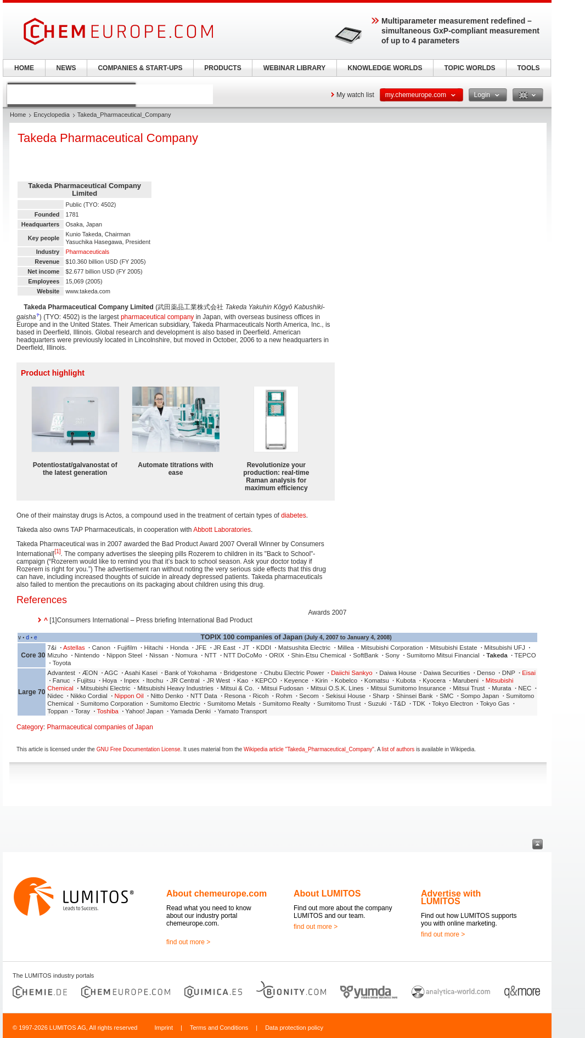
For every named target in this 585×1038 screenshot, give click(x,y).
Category (29, 727)
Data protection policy (294, 1027)
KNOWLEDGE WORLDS (385, 68)
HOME (24, 68)
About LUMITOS (327, 893)
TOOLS (528, 68)
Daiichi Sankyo (351, 673)
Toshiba (108, 711)
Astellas (74, 647)
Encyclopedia (51, 114)
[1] (57, 551)
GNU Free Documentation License (139, 749)
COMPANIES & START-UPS (140, 68)
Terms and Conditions (219, 1027)
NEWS (66, 68)
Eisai (529, 673)
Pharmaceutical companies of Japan (100, 727)
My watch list (355, 95)
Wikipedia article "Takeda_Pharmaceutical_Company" (309, 749)
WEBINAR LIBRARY (294, 68)
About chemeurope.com (216, 893)
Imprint (163, 1027)
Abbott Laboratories (222, 530)
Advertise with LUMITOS (451, 897)
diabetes (293, 515)
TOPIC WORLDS (469, 68)
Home (18, 114)
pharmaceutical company (157, 317)
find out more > (188, 942)
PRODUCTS (222, 68)
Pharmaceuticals (87, 251)
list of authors (398, 749)
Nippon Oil (129, 696)
